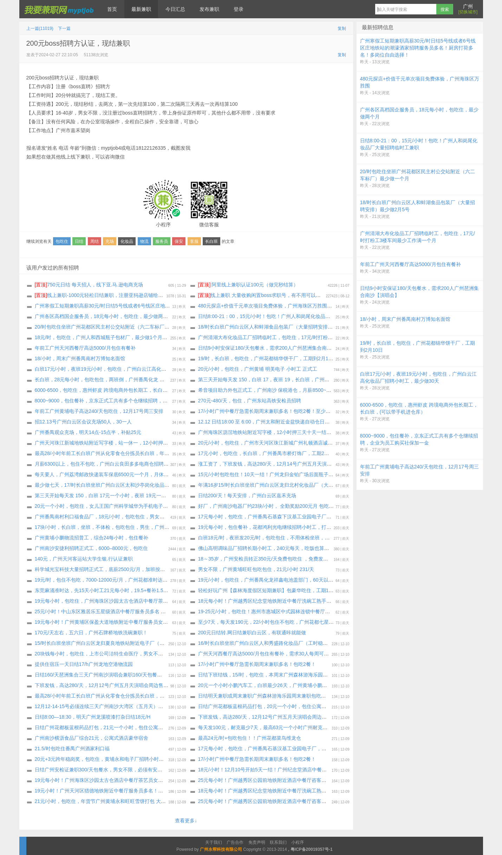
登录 (238, 9)
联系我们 (278, 842)
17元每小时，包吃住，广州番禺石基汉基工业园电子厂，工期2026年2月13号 (281, 748)
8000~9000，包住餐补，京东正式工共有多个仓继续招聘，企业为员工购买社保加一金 (128, 400)
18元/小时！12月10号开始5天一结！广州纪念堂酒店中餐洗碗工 (267, 769)
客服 (194, 241)
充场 (109, 241)
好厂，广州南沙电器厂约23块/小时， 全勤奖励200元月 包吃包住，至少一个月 (283, 506)
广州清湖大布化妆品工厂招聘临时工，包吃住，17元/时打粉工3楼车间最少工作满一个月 (294, 337)
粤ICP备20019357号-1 (312, 849)
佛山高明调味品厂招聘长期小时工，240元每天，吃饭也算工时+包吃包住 (277, 548)
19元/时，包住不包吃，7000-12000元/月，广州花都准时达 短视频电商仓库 (116, 580)
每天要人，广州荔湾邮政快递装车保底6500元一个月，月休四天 (104, 474)
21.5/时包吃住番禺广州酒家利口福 (72, 748)
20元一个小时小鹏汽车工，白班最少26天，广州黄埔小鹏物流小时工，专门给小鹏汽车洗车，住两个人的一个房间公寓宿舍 (331, 685)
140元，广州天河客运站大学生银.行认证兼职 (84, 559)
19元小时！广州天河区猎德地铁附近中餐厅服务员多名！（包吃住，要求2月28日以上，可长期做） (142, 791)
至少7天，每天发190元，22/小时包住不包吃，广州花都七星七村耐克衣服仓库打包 (288, 622)
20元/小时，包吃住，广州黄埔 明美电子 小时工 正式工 (257, 369)
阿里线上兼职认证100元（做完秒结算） (248, 284)
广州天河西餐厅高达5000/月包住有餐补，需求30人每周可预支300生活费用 (280, 653)
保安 (179, 241)
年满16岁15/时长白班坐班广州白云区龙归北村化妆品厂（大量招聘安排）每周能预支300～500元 (303, 485)
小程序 (297, 842)
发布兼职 (209, 9)
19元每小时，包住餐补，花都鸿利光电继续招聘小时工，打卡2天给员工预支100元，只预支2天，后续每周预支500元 (325, 527)
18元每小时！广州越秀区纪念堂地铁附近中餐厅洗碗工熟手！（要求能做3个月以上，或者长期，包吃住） (313, 601)
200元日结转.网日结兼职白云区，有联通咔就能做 (252, 632)
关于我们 (213, 842)
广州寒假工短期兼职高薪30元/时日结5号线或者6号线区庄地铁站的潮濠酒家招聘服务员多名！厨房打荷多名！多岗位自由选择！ (174, 306)
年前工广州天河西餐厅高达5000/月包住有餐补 (85, 348)
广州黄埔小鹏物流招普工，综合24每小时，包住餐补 (92, 537)
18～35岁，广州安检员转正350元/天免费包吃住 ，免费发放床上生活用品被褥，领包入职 (295, 559)
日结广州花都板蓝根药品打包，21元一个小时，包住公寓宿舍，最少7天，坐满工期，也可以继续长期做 (147, 727)
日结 (79, 241)
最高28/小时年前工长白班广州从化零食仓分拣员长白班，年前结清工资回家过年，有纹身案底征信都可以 (149, 453)
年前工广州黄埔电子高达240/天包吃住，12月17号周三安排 (99, 411)
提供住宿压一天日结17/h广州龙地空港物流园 (84, 664)
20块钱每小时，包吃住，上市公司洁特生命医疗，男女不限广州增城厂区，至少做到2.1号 (132, 653)
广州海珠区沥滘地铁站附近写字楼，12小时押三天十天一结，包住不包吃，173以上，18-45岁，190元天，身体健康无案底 (331, 432)
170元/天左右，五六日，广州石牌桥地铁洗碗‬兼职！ (91, 632)
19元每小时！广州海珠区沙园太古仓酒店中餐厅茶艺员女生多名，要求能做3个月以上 (127, 780)
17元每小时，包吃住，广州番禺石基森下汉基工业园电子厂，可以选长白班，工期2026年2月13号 (304, 516)
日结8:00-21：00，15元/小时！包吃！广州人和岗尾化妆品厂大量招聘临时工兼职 (286, 316)
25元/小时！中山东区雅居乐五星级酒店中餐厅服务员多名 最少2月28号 (112, 611)
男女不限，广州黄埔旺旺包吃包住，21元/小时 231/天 (256, 569)
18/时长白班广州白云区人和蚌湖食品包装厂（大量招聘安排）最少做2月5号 (280, 327)
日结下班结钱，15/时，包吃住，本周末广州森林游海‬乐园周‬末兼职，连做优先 (282, 675)
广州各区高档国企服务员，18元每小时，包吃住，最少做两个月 (104, 316)
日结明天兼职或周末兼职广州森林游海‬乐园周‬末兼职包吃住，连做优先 (274, 696)
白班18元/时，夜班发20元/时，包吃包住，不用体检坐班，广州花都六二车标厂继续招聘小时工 (301, 537)
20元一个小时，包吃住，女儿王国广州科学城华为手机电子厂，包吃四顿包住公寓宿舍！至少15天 (141, 506)
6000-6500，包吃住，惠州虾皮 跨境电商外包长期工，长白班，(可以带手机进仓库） (127, 390)
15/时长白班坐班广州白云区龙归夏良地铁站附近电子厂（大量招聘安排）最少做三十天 (129, 643)
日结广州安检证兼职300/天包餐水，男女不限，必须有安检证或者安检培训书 (118, 769)
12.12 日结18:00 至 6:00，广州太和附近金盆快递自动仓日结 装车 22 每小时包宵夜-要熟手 (296, 422)
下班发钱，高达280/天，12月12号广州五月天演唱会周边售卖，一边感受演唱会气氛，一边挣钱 (138, 685)
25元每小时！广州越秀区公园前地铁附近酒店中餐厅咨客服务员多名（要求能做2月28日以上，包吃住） (310, 780)
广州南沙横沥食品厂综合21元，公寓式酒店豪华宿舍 (92, 738)
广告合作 (235, 842)
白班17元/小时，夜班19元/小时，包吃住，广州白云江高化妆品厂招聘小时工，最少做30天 (133, 369)
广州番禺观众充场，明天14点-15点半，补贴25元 (88, 432)
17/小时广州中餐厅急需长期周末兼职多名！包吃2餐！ (257, 664)
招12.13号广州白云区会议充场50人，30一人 (83, 422)
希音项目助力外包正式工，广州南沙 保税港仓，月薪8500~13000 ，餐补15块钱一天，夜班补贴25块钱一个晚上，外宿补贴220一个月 (343, 390)
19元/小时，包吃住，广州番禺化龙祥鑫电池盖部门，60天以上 (265, 580)
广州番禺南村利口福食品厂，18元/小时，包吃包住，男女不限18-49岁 (111, 516)
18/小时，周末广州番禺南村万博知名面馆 (80, 358)
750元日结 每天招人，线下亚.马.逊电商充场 (89, 284)
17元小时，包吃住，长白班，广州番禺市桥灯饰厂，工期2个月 (266, 453)
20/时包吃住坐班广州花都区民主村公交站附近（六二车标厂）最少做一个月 (117, 327)
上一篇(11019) (39, 28)
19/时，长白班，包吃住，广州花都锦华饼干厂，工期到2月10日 (267, 358)
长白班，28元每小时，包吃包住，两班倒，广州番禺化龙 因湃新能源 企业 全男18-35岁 (129, 379)
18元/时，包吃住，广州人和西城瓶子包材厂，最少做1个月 (98, 337)
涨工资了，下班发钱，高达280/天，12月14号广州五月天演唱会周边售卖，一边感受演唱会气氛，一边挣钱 (314, 464)
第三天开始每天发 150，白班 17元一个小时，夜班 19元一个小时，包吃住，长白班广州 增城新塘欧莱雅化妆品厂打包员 (165, 495)
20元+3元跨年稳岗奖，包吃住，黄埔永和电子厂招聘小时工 (99, 759)
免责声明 (256, 842)
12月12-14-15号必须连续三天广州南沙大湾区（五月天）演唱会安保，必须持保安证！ (128, 706)
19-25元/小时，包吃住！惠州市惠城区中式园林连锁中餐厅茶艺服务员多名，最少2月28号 (295, 611)
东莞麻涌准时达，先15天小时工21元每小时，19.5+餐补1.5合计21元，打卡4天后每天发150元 (137, 590)
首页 (112, 9)
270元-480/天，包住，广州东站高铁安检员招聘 (249, 400)
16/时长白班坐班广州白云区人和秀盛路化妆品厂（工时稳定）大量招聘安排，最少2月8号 (295, 643)
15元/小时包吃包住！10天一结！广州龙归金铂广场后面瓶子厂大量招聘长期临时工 (288, 474)
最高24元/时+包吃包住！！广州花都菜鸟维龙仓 (249, 738)
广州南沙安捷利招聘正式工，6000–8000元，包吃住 (91, 548)
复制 (342, 28)
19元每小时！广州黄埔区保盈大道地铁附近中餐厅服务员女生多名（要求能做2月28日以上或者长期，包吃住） (155, 622)
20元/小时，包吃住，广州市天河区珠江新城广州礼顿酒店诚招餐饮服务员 (277, 443)
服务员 (161, 241)
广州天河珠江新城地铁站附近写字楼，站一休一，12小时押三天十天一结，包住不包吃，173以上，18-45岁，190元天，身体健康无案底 (182, 443)
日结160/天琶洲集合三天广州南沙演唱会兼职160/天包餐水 (98, 675)
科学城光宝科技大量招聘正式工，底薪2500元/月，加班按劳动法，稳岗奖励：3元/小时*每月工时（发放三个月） (157, 569)
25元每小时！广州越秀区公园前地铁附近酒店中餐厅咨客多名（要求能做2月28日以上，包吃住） (303, 801)
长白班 (211, 241)
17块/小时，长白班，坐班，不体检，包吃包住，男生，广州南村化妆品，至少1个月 (125, 527)
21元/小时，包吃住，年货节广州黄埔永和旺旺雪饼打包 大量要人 (105, 801)
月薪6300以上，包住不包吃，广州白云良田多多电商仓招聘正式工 (106, 464)
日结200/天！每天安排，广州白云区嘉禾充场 (247, 495)
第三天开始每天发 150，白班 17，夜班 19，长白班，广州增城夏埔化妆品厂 (281, 379)
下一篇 (64, 28)
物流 (144, 241)
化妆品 (126, 241)
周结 (94, 241)
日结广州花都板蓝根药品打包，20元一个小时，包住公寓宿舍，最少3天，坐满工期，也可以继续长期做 (310, 706)
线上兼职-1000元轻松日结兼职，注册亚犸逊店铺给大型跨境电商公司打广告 (124, 295)
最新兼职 (141, 9)
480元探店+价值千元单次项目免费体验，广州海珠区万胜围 (262, 306)
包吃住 (62, 241)
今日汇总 (175, 9)
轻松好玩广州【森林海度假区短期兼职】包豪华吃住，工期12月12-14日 (276, 590)
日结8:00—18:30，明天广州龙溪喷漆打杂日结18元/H (93, 717)
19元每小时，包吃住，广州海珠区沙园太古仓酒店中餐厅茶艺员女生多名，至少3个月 (127, 601)
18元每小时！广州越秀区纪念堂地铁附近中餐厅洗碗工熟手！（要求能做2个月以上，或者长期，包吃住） (313, 791)
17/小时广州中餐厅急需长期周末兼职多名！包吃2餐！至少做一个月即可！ (279, 411)
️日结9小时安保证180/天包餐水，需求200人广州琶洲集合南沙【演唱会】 (277, 348)
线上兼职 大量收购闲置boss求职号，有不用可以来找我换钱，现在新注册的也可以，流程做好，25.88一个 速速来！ (330, 295)
